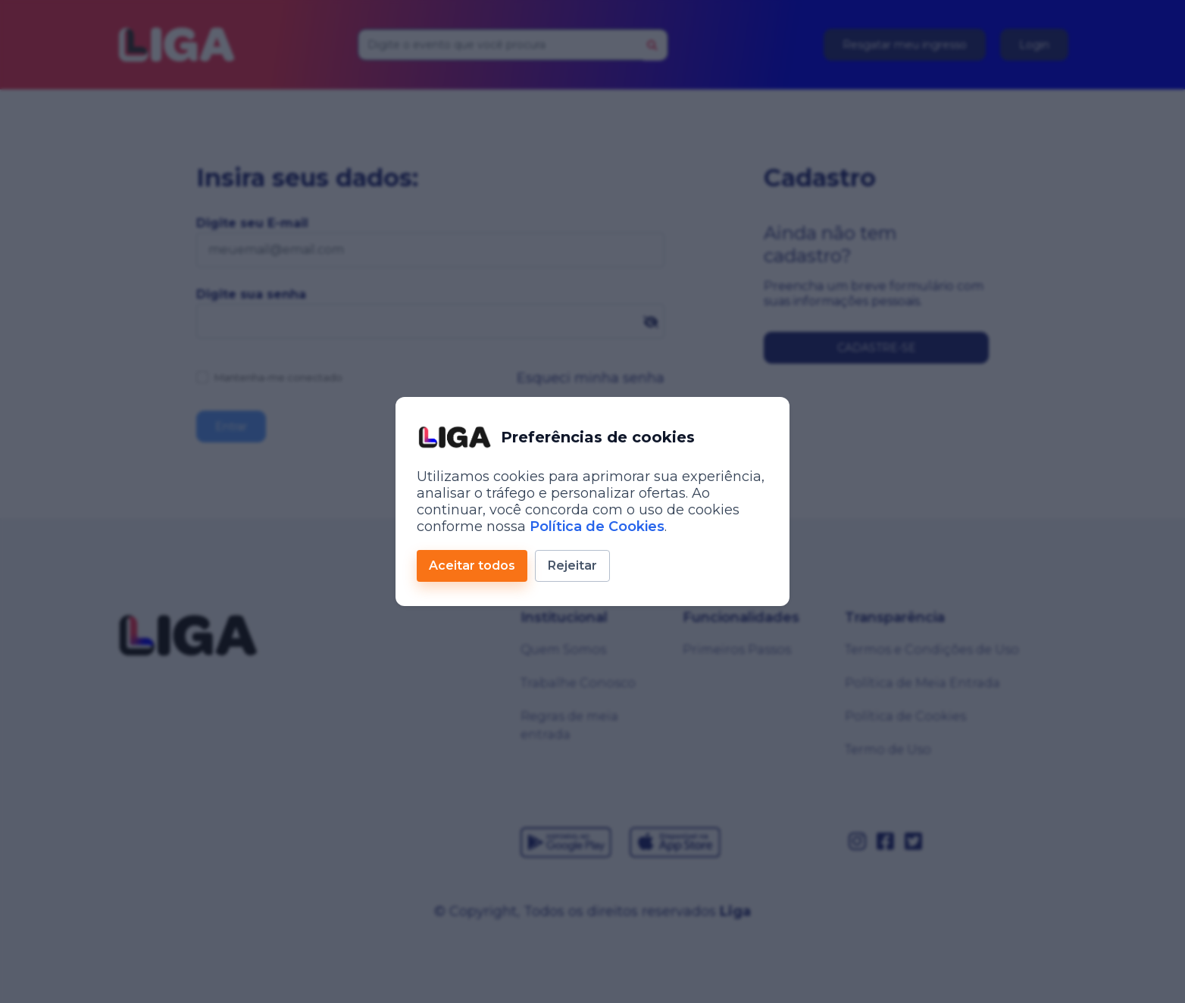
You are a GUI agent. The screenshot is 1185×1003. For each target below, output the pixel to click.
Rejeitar (572, 565)
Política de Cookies (597, 526)
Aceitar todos (472, 565)
